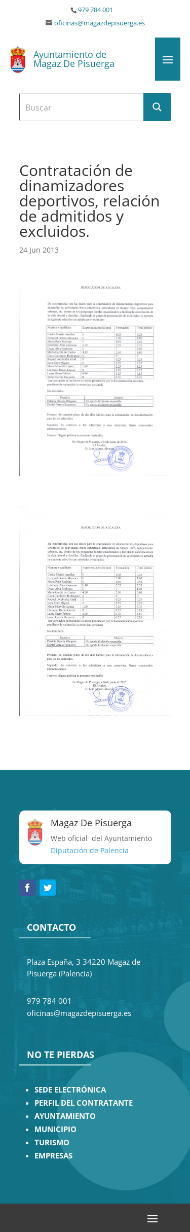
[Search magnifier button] (157, 107)
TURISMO (51, 1142)
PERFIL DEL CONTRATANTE (83, 1103)
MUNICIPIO (55, 1129)
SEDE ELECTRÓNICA (70, 1089)
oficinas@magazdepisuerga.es (99, 23)
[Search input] (82, 107)
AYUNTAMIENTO (65, 1116)
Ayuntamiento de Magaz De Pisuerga (74, 58)
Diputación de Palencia (90, 850)
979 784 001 (95, 10)
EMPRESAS (53, 1155)
